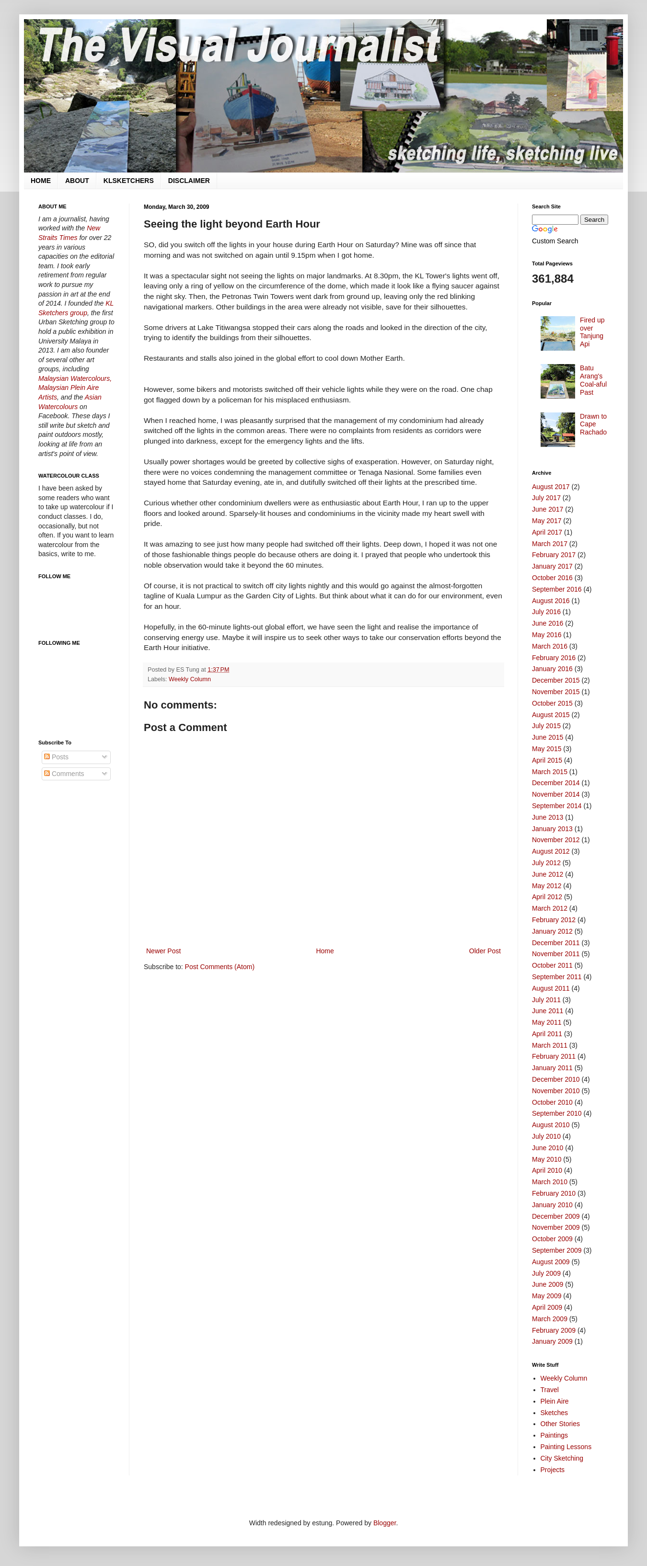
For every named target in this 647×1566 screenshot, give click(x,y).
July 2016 (546, 612)
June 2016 (547, 623)
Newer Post (163, 951)
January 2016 (552, 669)
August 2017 (551, 487)
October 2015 (552, 703)
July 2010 (546, 1136)
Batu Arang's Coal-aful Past (593, 380)
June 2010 (547, 1148)
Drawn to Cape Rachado (593, 424)
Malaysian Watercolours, (75, 378)
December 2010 (556, 1079)
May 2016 (546, 635)
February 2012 (554, 920)
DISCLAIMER (189, 180)
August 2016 (551, 601)
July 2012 (546, 863)
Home (325, 951)
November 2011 (556, 954)
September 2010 (557, 1113)
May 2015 (546, 749)
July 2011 (546, 1000)
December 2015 (556, 680)
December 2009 (556, 1216)
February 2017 (554, 555)
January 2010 (552, 1205)
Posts (56, 757)
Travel (550, 1390)
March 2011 (549, 1045)
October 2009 (552, 1239)
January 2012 (552, 931)
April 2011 (547, 1034)
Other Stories (560, 1424)
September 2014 (557, 806)
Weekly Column (190, 679)
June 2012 (547, 874)
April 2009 (547, 1307)
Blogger (384, 1523)
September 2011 (557, 977)
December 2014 (556, 783)
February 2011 (554, 1056)
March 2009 (549, 1319)
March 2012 (549, 908)
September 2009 (557, 1250)
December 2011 (556, 943)
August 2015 (551, 715)
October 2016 (552, 578)
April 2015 (547, 760)
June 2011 (547, 1011)
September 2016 (557, 589)
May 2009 (546, 1296)
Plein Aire (555, 1401)
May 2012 (546, 886)
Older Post (485, 951)
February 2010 (554, 1193)
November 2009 (556, 1227)
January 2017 (552, 566)
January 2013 (552, 829)
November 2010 (556, 1091)
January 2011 (552, 1068)
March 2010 (549, 1182)
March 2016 (549, 646)
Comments (64, 773)
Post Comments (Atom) (219, 967)
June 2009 (547, 1284)
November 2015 (556, 692)
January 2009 (552, 1341)
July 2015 (546, 726)
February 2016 (554, 658)
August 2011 (551, 988)
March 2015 (549, 772)
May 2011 (546, 1022)
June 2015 (547, 737)
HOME (41, 180)
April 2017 (547, 532)
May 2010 (546, 1159)
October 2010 (552, 1102)
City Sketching (562, 1458)
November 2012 (556, 840)
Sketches (554, 1413)
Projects (553, 1470)
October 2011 (552, 965)
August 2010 (551, 1125)
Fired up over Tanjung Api (592, 332)
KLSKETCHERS (129, 180)
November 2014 (556, 794)
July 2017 (546, 498)
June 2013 (547, 817)
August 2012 (551, 851)
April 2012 (547, 897)
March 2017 (549, 544)
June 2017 (547, 509)
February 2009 (554, 1330)
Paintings (554, 1435)
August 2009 (551, 1262)
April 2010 (547, 1170)
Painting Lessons (566, 1447)
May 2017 (546, 521)
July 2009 (546, 1273)
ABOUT (77, 180)
